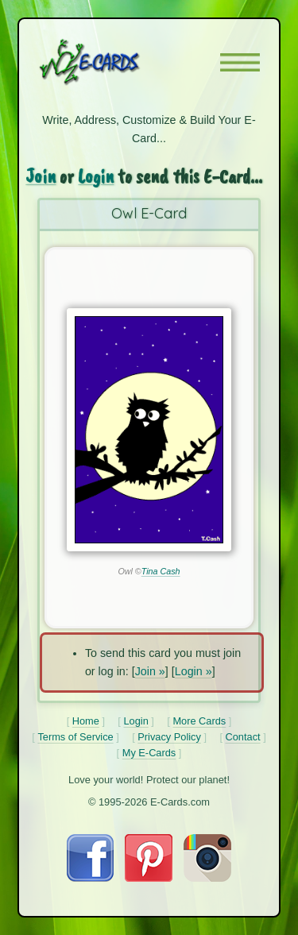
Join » (150, 671)
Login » (193, 671)
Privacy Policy (169, 737)
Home (85, 721)
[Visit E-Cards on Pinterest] (148, 877)
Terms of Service (75, 737)
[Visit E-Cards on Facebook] (90, 877)
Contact (243, 737)
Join (40, 176)
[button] (240, 62)
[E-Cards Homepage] (117, 62)
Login (96, 176)
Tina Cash (160, 571)
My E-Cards (149, 753)
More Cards (199, 721)
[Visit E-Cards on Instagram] (207, 877)
